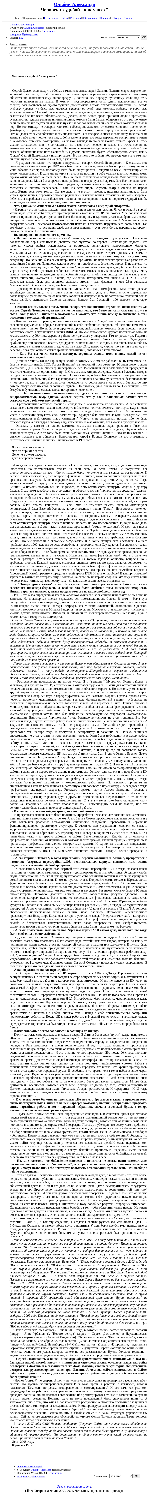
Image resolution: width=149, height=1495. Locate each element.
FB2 (21, 37)
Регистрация (51, 17)
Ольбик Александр (74, 4)
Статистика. (48, 30)
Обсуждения (90, 17)
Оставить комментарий (22, 24)
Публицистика (30, 34)
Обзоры (116, 17)
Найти (64, 17)
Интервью (15, 34)
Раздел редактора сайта (74, 1486)
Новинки (105, 17)
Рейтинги (75, 17)
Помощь (128, 17)
